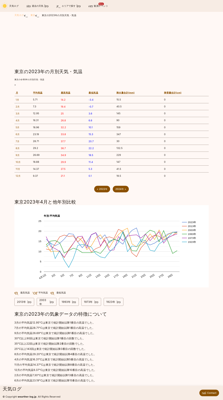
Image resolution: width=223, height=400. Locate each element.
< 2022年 (102, 189)
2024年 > (120, 189)
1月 (17, 99)
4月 (18, 120)
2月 (18, 106)
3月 (18, 113)
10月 (18, 162)
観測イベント (97, 5)
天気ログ (10, 6)
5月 (18, 127)
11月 (18, 169)
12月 (18, 175)
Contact (208, 393)
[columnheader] (23, 92)
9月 (18, 155)
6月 (18, 134)
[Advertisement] (111, 43)
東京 (33, 15)
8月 (18, 148)
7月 (18, 141)
